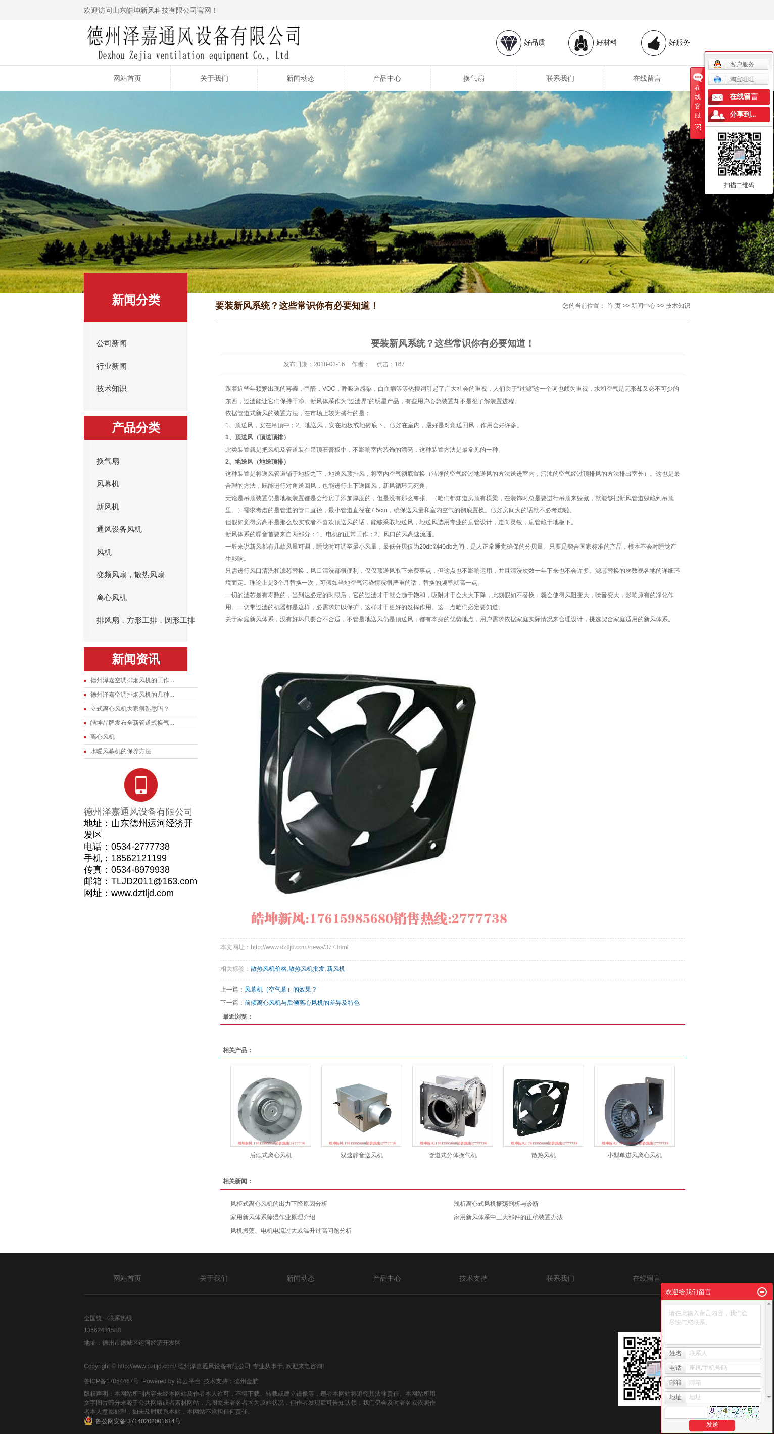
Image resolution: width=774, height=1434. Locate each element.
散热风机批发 (306, 968)
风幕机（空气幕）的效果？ (281, 989)
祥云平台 (188, 1381)
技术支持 (473, 1278)
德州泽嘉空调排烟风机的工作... (132, 680)
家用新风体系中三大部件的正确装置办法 (508, 1217)
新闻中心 (643, 305)
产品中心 (387, 78)
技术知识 (111, 389)
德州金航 (246, 1381)
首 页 (613, 305)
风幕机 (107, 484)
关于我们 (214, 78)
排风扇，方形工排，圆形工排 (145, 620)
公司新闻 (111, 343)
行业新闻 (111, 366)
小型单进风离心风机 (634, 1155)
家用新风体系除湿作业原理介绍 (272, 1217)
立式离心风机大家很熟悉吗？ (129, 708)
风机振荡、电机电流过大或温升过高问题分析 (291, 1230)
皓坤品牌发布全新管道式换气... (132, 722)
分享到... (743, 114)
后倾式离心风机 (271, 1155)
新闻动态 (300, 78)
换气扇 (474, 78)
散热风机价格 (269, 968)
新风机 (107, 507)
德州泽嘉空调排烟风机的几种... (132, 694)
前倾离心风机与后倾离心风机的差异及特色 (302, 1002)
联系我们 (560, 78)
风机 (104, 552)
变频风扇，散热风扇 (130, 575)
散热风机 (543, 1155)
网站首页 (127, 78)
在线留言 (647, 78)
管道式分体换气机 (452, 1155)
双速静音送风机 (362, 1155)
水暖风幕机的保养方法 (120, 751)
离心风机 (111, 598)
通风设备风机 (119, 529)
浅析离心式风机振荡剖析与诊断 (496, 1203)
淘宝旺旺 (733, 79)
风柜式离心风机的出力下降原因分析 (278, 1203)
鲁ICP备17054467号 (111, 1381)
